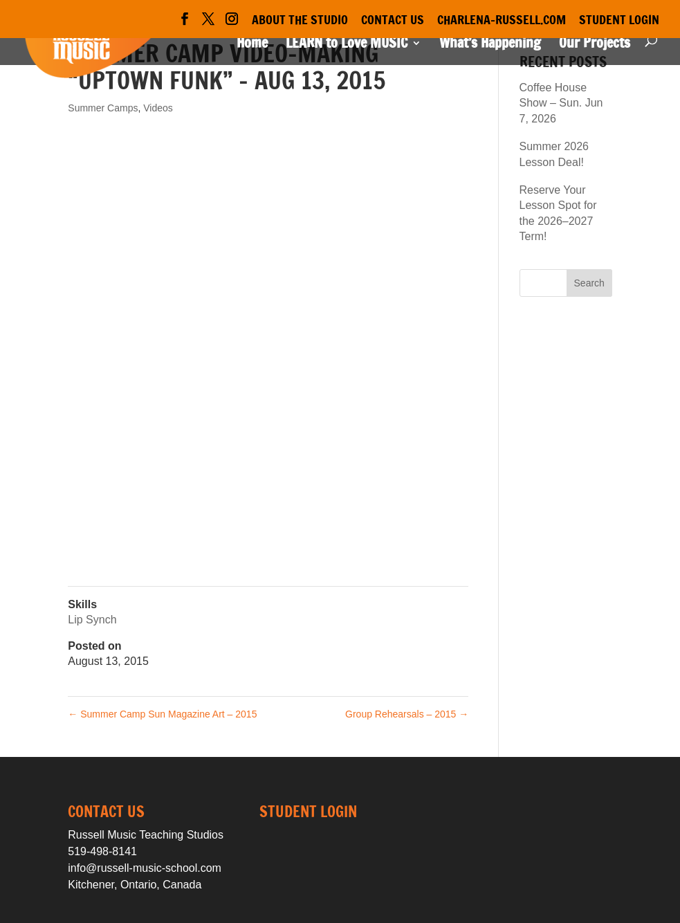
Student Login (619, 20)
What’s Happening (490, 45)
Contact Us (392, 20)
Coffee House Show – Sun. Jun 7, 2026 (561, 103)
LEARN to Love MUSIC (346, 45)
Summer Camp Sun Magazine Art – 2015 (162, 714)
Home (252, 45)
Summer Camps (103, 107)
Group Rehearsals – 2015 (406, 714)
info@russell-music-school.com (144, 868)
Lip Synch (92, 619)
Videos (158, 107)
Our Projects (594, 45)
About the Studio (300, 20)
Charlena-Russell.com (501, 20)
